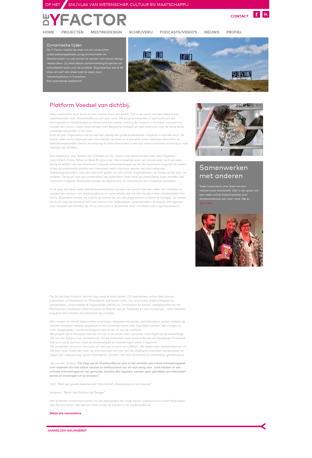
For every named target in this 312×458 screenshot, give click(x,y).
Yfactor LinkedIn (265, 14)
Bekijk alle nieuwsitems (65, 413)
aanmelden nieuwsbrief (67, 430)
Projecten (72, 32)
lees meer (206, 203)
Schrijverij (141, 32)
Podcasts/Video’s (178, 32)
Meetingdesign (106, 32)
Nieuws (211, 32)
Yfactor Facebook (256, 14)
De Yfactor (85, 20)
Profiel (234, 32)
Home (48, 32)
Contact (234, 16)
